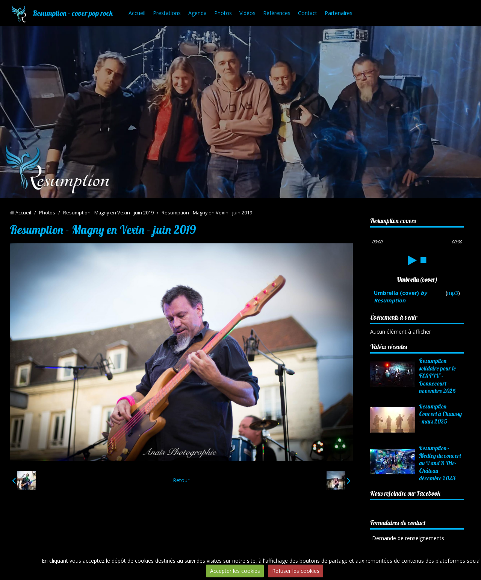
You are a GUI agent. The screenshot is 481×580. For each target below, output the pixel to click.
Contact (307, 13)
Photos (223, 13)
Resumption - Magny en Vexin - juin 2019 (108, 213)
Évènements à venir (393, 317)
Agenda (197, 13)
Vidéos (247, 13)
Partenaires (338, 13)
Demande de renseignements (408, 538)
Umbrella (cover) (400, 296)
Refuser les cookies (295, 570)
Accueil (137, 13)
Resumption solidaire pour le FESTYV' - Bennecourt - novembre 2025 (437, 376)
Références (276, 13)
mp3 (452, 292)
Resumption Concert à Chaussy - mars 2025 (440, 414)
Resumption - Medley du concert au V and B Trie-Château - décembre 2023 (440, 463)
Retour (181, 480)
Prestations (167, 13)
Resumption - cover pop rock (72, 13)
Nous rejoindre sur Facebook (405, 493)
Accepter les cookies (235, 570)
